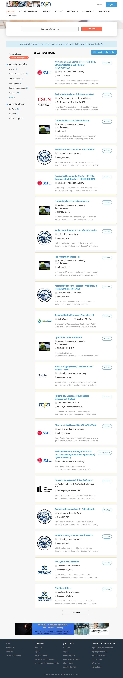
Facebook (98, 659)
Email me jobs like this (106, 52)
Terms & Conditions (13, 656)
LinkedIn (98, 667)
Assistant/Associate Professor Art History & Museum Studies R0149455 (76, 287)
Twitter (97, 663)
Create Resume (69, 656)
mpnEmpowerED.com (99, 652)
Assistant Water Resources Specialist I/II (74, 315)
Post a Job (38, 648)
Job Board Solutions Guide (45, 659)
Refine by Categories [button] (18, 64)
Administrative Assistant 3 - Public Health (74, 149)
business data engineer (18, 58)
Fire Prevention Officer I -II (67, 257)
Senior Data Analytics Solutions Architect (74, 94)
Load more (76, 613)
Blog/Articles (68, 663)
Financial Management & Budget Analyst (74, 480)
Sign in (100, 5)
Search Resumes (41, 656)
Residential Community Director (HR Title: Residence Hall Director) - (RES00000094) (75, 177)
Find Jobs (91, 29)
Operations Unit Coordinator (68, 337)
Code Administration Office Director (72, 120)
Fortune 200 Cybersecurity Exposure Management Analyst (72, 397)
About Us (9, 652)
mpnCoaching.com (70, 667)
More (11, 98)
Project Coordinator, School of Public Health (76, 230)
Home (8, 644)
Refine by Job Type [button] (17, 104)
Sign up (111, 5)
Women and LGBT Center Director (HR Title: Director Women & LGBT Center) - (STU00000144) (75, 65)
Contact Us (10, 648)
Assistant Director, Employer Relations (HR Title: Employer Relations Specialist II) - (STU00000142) (75, 454)
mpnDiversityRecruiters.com (102, 648)
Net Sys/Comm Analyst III (67, 561)
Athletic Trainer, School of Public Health (74, 535)
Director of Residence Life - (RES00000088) (75, 425)
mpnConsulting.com (99, 656)
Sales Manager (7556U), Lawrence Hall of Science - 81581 (74, 368)
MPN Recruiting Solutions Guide (47, 663)
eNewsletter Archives (71, 659)
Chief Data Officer (63, 588)
